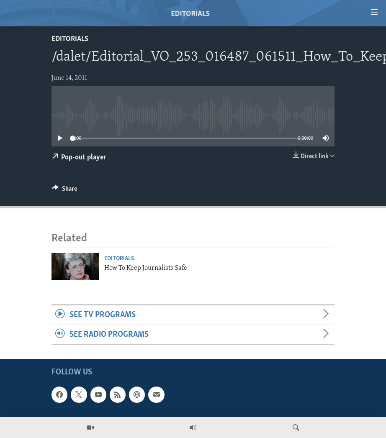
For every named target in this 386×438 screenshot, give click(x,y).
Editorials (69, 39)
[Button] (64, 191)
